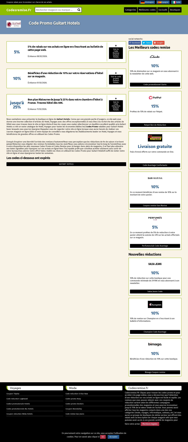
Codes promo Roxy (73, 399)
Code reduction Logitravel (17, 399)
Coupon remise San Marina (155, 205)
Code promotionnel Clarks (155, 84)
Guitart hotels (66, 164)
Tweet (147, 43)
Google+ (159, 43)
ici (103, 437)
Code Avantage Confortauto (155, 165)
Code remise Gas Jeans (75, 414)
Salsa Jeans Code (154, 291)
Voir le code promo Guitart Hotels (116, 79)
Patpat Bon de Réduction (155, 125)
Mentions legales (149, 424)
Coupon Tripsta (12, 394)
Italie (176, 2)
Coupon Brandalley (74, 409)
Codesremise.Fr (18, 10)
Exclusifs (163, 10)
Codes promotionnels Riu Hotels (19, 409)
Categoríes (130, 10)
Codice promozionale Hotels (18, 404)
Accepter (113, 437)
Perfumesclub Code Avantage (155, 246)
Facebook (134, 43)
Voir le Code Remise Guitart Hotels (116, 53)
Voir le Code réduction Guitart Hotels (116, 106)
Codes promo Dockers (75, 404)
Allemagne (147, 2)
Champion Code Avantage (155, 332)
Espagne (163, 2)
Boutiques (175, 10)
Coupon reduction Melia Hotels (19, 414)
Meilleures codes (147, 10)
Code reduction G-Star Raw (77, 394)
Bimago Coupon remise (155, 372)
